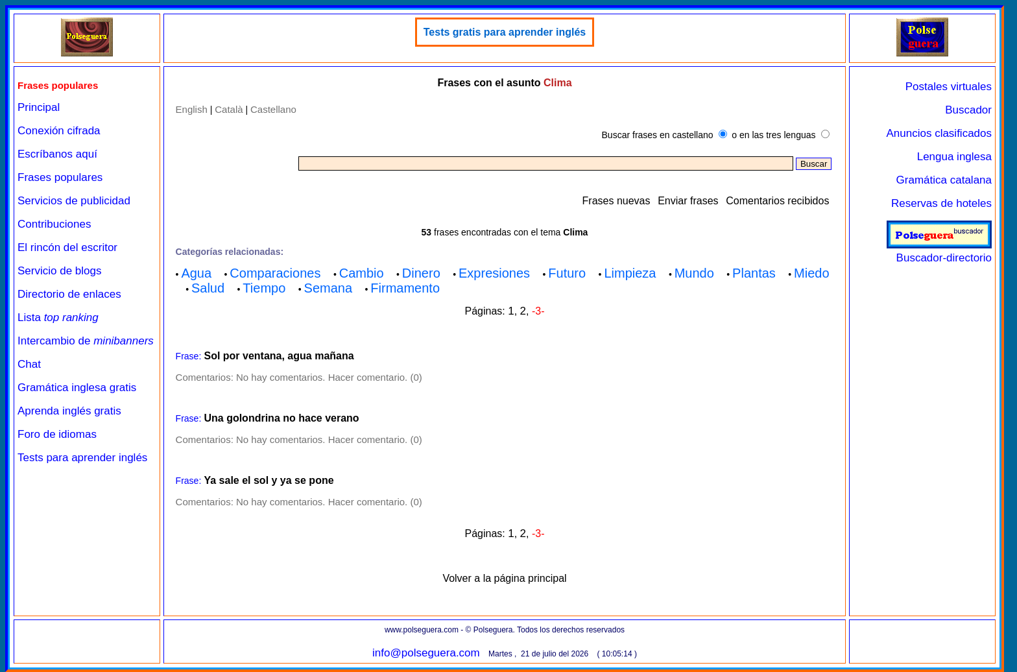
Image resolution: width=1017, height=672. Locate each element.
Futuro (567, 273)
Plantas (754, 273)
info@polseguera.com (426, 653)
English (192, 109)
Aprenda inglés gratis (69, 411)
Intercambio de (86, 341)
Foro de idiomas (57, 434)
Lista (58, 317)
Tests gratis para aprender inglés (505, 32)
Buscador (968, 110)
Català (229, 109)
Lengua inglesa (954, 156)
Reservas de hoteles (941, 203)
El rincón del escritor (67, 247)
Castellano (273, 109)
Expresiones (494, 273)
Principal (39, 107)
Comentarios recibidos (777, 200)
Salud (207, 288)
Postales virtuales (948, 86)
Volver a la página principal (504, 578)
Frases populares (60, 177)
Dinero (421, 273)
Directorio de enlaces (69, 294)
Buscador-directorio (939, 251)
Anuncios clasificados (939, 133)
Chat (29, 364)
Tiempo (264, 288)
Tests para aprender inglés (82, 457)
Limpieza (630, 273)
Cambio (361, 273)
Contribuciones (54, 224)
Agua (196, 273)
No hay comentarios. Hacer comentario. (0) (329, 377)
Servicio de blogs (59, 271)
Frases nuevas (616, 200)
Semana (328, 288)
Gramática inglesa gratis (77, 387)
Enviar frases (688, 200)
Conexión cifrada (59, 131)
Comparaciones (275, 273)
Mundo (694, 273)
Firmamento (405, 288)
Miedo (811, 273)
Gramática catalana (944, 180)
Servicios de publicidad (74, 201)
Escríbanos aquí (57, 154)
